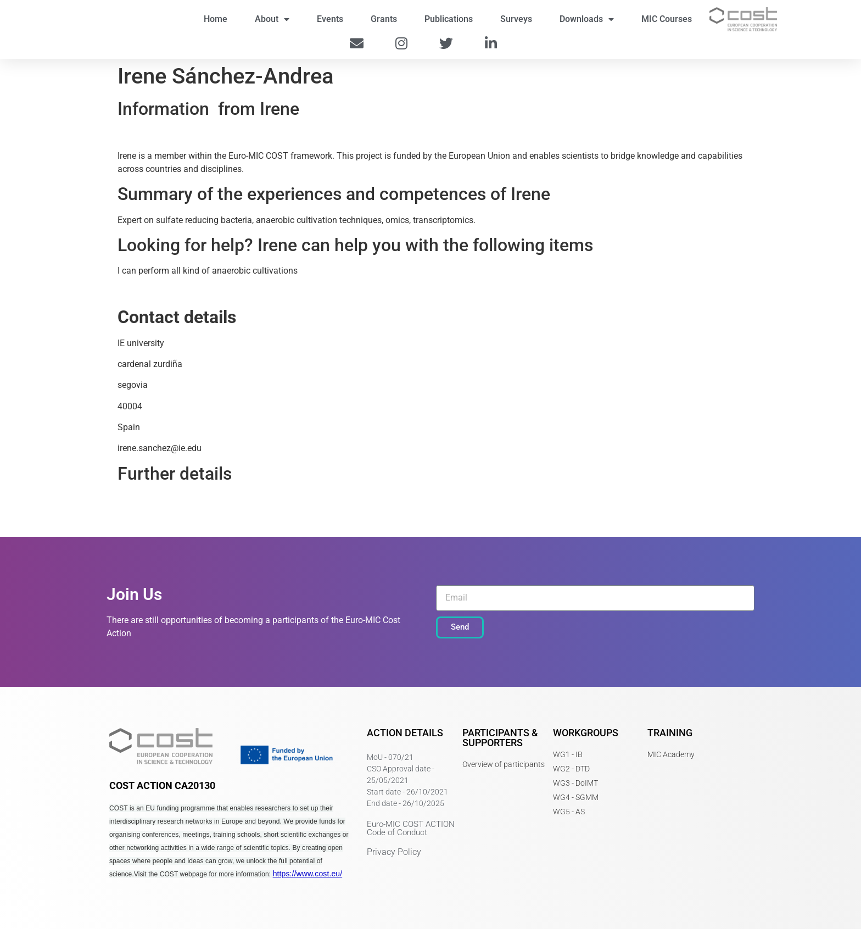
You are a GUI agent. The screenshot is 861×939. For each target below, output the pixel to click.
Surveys (516, 24)
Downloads (587, 24)
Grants (384, 24)
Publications (448, 24)
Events (330, 24)
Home (215, 24)
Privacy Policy (394, 861)
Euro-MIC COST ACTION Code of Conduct (411, 838)
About (272, 24)
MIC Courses (666, 24)
